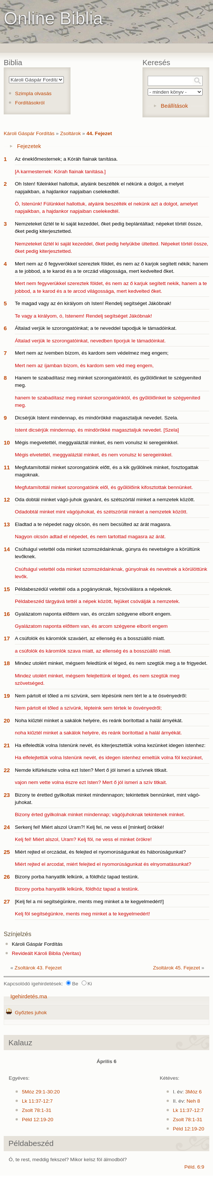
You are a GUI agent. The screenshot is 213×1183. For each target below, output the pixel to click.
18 (7, 663)
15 (7, 589)
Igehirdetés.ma (28, 996)
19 (7, 696)
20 (7, 720)
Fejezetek (29, 146)
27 (7, 901)
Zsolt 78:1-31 (36, 1110)
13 (7, 524)
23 (7, 795)
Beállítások (174, 106)
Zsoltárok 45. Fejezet (176, 968)
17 (7, 638)
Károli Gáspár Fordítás (29, 133)
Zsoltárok (70, 133)
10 (7, 442)
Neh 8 (193, 1101)
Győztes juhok (31, 1012)
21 (7, 745)
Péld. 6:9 (194, 1167)
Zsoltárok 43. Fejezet (38, 968)
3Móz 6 (193, 1092)
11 (7, 467)
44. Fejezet (99, 133)
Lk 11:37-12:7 (37, 1101)
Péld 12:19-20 (37, 1119)
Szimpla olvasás (33, 93)
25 (7, 852)
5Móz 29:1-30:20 (41, 1092)
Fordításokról (30, 102)
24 (7, 827)
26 (7, 877)
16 (7, 614)
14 (7, 549)
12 (7, 499)
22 (7, 770)
